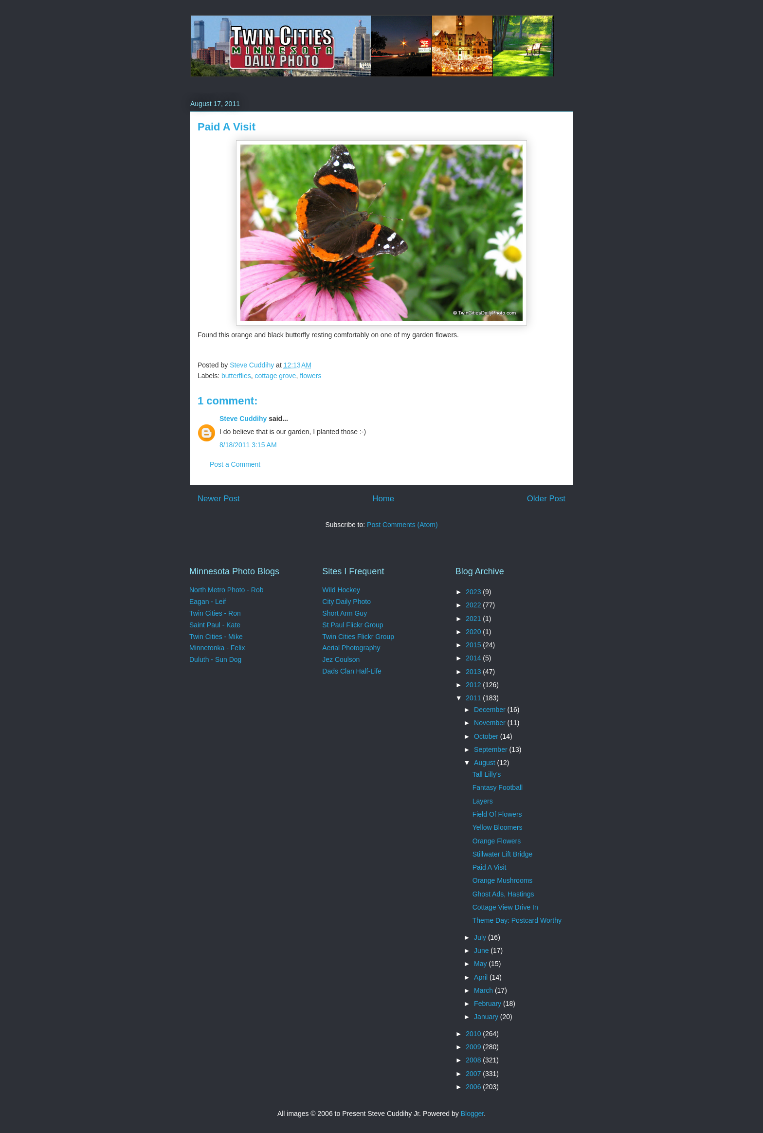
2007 (474, 1074)
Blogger (472, 1113)
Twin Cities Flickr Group (358, 636)
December (490, 709)
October (487, 736)
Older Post (546, 498)
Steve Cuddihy (243, 418)
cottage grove (275, 376)
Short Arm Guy (344, 613)
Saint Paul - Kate (214, 625)
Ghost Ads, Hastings (503, 894)
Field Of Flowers (497, 814)
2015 (474, 645)
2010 (474, 1034)
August (485, 763)
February (488, 1003)
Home (383, 498)
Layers (482, 801)
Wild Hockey (341, 590)
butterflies (236, 376)
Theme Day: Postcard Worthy (517, 920)
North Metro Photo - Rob (226, 590)
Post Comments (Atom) (402, 525)
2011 (474, 698)
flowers (310, 376)
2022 (474, 605)
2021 (474, 618)
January (487, 1017)
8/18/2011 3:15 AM (248, 445)
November (490, 723)
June (482, 950)
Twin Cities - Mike (216, 636)
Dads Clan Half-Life (351, 671)
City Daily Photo (346, 601)
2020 (474, 632)
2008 (474, 1060)
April (482, 977)
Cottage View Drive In (505, 907)
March (484, 990)
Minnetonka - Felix (217, 648)
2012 (474, 685)
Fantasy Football (497, 787)
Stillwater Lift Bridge (502, 854)
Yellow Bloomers (497, 827)
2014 (474, 658)
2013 (474, 672)
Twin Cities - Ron (215, 613)
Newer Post (219, 498)
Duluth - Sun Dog (215, 659)
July (481, 937)
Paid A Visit (489, 867)
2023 (474, 592)
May (481, 964)
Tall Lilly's (486, 774)
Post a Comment (235, 464)
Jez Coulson (341, 659)
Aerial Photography (351, 648)
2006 (474, 1087)
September (491, 749)
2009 (474, 1047)
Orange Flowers (496, 841)
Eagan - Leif (207, 601)
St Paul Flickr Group (352, 625)
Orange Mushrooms (502, 880)
